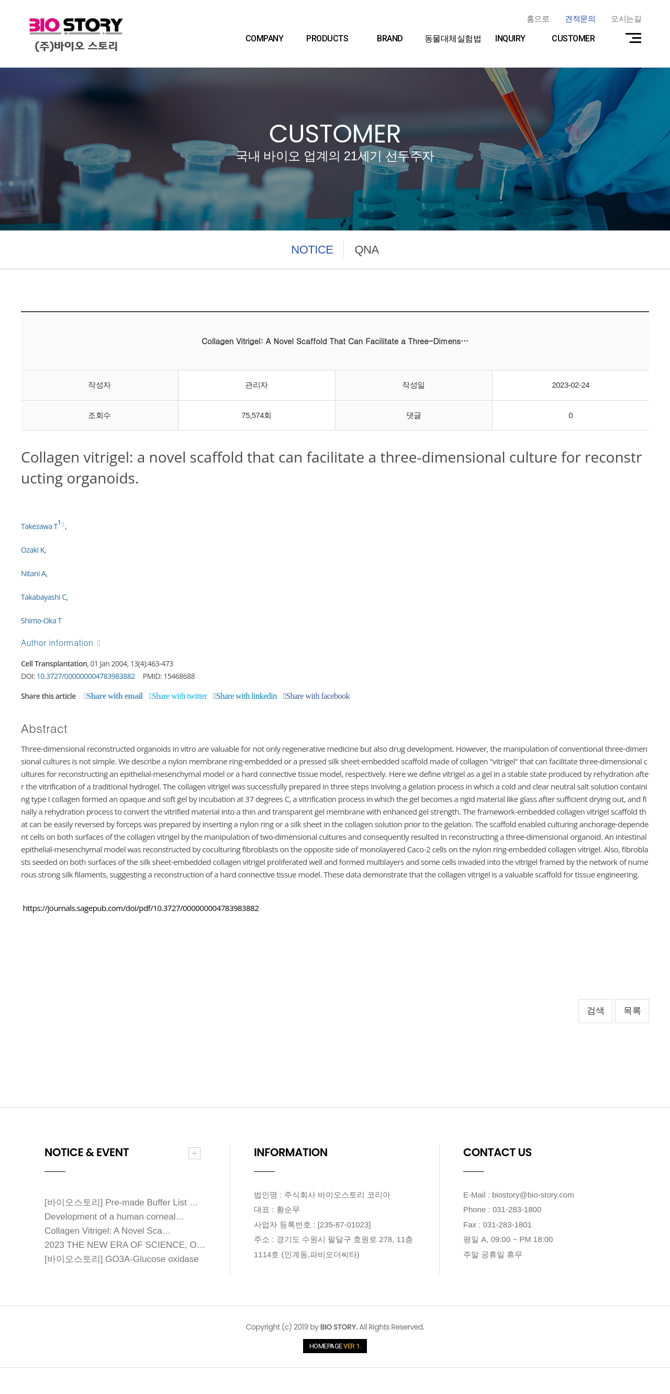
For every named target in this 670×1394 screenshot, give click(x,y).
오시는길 (626, 18)
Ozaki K (32, 550)
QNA (366, 249)
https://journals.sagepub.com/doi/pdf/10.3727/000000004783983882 (141, 908)
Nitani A (33, 573)
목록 (632, 1011)
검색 (595, 1011)
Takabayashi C (43, 597)
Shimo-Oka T (41, 620)
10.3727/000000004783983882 (86, 676)
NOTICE (312, 249)
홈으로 (538, 18)
